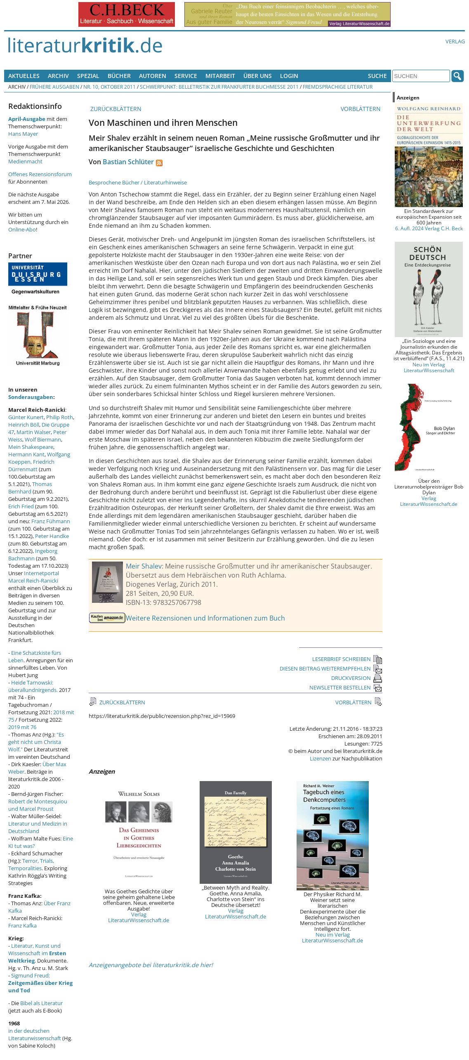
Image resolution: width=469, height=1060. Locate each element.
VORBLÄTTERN (361, 109)
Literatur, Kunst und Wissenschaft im (37, 953)
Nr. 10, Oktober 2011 (109, 86)
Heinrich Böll (23, 424)
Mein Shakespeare (30, 447)
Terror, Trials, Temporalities (31, 864)
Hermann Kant (26, 454)
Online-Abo (22, 229)
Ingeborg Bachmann (32, 554)
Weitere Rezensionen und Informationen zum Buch (205, 618)
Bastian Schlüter (128, 161)
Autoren (152, 76)
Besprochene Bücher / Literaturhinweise (138, 182)
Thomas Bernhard (30, 487)
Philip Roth (59, 417)
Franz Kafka (22, 925)
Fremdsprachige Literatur (337, 86)
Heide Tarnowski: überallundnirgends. (33, 686)
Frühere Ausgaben (54, 86)
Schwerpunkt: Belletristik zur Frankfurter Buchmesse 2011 (219, 86)
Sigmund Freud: (40, 983)
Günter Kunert (26, 417)
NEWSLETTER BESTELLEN (345, 687)
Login (289, 76)
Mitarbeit (220, 76)
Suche (377, 76)
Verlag (455, 41)
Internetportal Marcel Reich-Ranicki (33, 576)
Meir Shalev (144, 566)
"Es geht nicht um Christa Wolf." (36, 742)
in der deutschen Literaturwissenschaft (34, 1034)
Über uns (257, 76)
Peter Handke (52, 536)
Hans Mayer (23, 133)
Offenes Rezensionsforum (40, 174)
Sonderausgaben (30, 397)
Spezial (88, 76)
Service (185, 76)
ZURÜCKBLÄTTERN (115, 109)
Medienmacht (25, 161)
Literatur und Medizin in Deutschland (37, 827)
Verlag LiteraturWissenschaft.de (138, 917)
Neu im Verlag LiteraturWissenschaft (429, 367)
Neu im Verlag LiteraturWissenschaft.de (332, 937)
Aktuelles (24, 76)
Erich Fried (21, 506)
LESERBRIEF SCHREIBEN (347, 659)
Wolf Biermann (43, 439)
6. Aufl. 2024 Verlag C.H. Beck (429, 228)
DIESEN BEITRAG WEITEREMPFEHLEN (331, 668)
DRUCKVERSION (356, 678)
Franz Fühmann (50, 521)
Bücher (119, 76)
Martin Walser (33, 432)
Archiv (58, 76)
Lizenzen (320, 758)
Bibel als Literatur (41, 1003)
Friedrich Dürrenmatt (31, 465)
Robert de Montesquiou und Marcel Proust (37, 805)
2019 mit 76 (22, 727)
